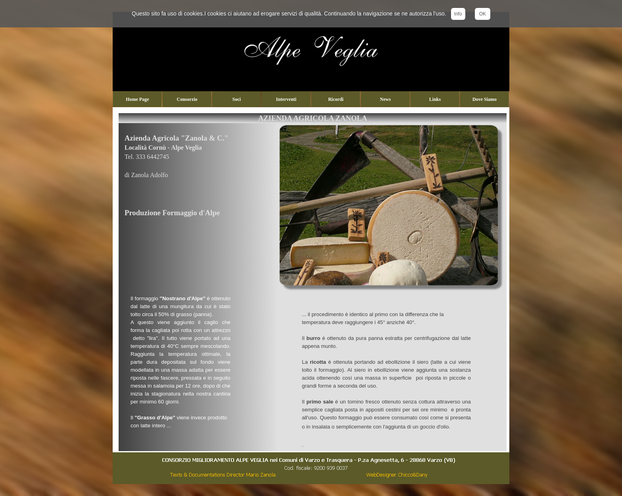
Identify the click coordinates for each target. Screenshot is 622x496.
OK (482, 14)
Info (458, 14)
